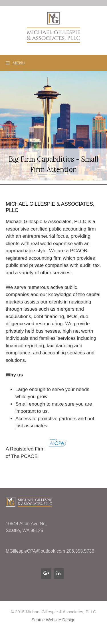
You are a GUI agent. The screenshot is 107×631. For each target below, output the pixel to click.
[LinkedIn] (59, 573)
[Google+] (46, 573)
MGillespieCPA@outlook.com (35, 551)
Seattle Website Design (53, 620)
